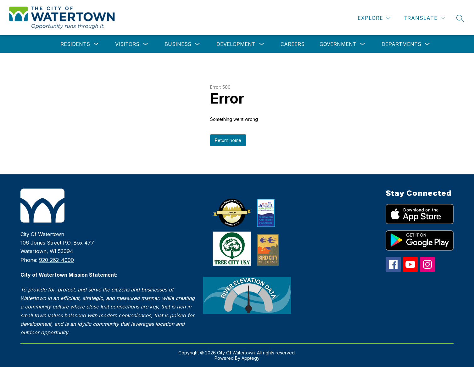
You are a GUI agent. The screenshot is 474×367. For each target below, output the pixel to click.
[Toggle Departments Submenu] (427, 44)
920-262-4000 (56, 260)
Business (178, 44)
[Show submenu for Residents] (75, 44)
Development (235, 44)
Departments (401, 44)
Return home (228, 140)
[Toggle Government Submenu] (362, 44)
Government (338, 44)
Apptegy (250, 358)
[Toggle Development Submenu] (261, 44)
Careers (292, 44)
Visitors (127, 44)
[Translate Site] (424, 18)
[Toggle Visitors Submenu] (145, 44)
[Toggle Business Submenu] (197, 44)
